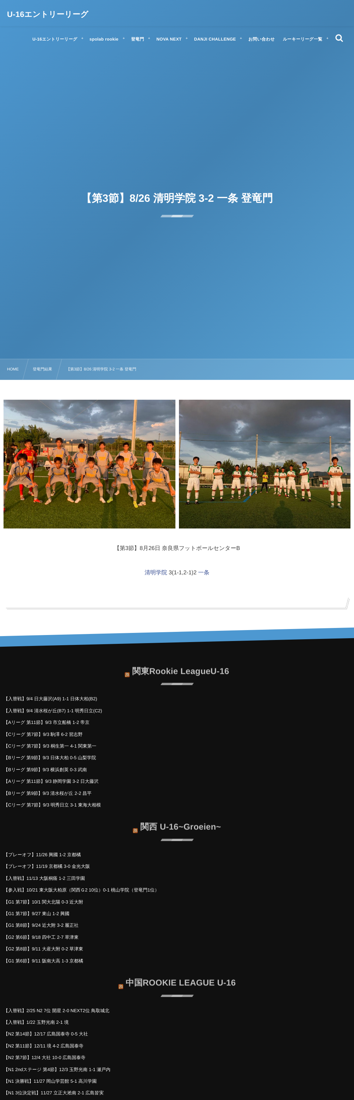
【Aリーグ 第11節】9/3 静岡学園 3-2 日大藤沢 (51, 781)
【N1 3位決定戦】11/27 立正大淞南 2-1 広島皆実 (54, 1092)
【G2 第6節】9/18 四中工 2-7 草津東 (41, 937)
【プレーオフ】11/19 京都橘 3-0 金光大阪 (47, 866)
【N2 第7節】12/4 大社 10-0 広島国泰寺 (45, 1057)
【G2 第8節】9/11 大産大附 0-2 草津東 (43, 948)
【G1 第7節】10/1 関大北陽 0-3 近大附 (43, 902)
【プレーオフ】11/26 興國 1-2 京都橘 (42, 854)
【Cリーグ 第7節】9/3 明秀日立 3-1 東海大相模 (52, 805)
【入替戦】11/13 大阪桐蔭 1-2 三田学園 (44, 878)
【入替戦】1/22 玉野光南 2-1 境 (36, 1022)
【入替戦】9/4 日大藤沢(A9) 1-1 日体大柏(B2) (50, 698)
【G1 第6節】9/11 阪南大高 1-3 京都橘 (43, 960)
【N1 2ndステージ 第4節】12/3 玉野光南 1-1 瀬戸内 (57, 1069)
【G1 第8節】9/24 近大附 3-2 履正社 (41, 925)
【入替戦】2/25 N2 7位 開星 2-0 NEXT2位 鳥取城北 (57, 1010)
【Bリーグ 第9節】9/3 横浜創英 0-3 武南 (45, 769)
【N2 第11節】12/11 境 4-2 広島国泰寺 (43, 1045)
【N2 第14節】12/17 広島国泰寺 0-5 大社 (46, 1033)
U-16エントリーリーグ (47, 14)
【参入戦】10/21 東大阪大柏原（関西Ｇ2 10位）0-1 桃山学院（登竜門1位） (81, 890)
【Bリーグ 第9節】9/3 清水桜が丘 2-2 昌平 (48, 793)
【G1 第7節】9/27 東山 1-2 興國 (36, 913)
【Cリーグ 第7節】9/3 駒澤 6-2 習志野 (43, 734)
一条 (204, 573)
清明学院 (155, 573)
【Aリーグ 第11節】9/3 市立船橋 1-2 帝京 (46, 722)
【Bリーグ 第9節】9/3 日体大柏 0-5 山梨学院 (50, 757)
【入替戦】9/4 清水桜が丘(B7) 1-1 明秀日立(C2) (53, 710)
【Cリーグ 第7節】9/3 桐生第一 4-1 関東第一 (50, 746)
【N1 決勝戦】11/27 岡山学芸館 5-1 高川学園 (50, 1081)
